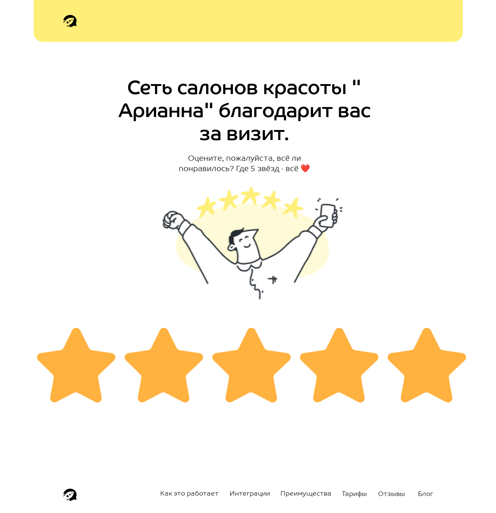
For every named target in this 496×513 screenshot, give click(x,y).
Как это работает (189, 493)
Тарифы (354, 494)
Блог (425, 494)
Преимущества (305, 493)
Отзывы (391, 494)
